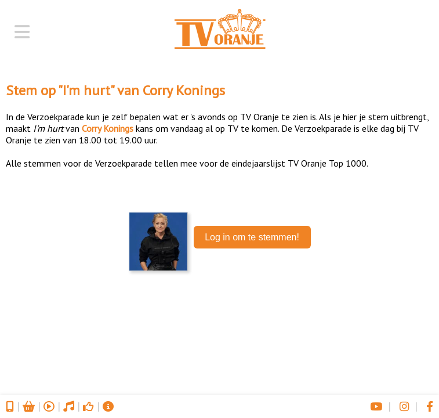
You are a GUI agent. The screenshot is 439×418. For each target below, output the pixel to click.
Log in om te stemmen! (252, 237)
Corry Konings (184, 90)
